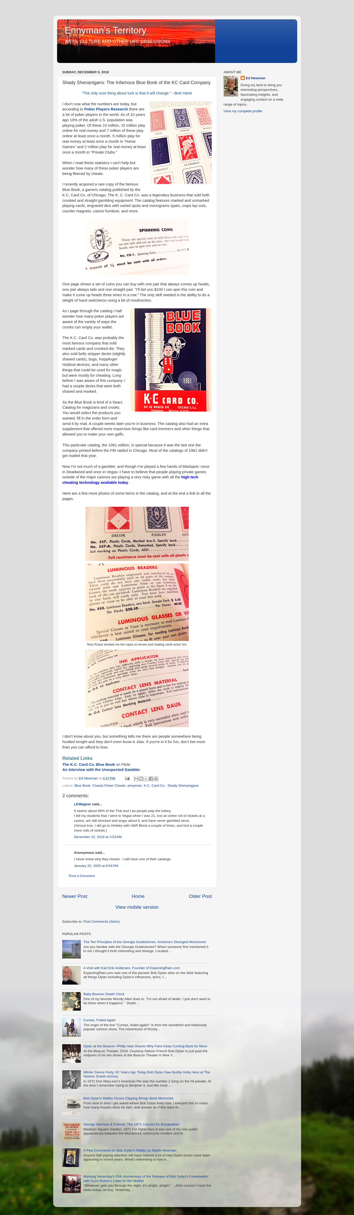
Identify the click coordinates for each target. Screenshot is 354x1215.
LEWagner (82, 804)
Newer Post (75, 896)
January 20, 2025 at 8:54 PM (96, 866)
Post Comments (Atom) (101, 921)
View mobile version (137, 907)
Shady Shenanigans (183, 785)
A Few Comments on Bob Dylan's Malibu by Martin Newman (129, 1150)
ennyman (135, 785)
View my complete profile (243, 111)
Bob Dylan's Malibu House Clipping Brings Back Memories (128, 1098)
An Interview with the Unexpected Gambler (101, 770)
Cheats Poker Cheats (108, 785)
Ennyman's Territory (105, 30)
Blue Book (83, 785)
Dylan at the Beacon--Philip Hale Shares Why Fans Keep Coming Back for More (145, 1046)
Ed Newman (256, 78)
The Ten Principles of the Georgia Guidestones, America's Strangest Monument (144, 942)
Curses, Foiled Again (99, 1020)
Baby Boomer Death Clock (103, 994)
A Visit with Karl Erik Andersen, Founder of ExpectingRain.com (131, 968)
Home (138, 896)
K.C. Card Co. (155, 785)
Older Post (200, 896)
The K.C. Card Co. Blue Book (88, 764)
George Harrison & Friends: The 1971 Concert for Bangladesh (131, 1124)
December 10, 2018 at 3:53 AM (98, 837)
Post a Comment (82, 876)
